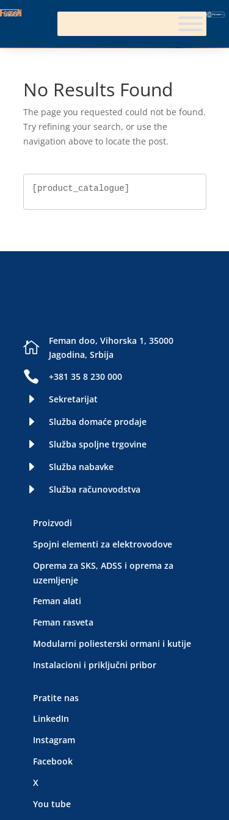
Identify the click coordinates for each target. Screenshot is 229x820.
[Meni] (190, 23)
